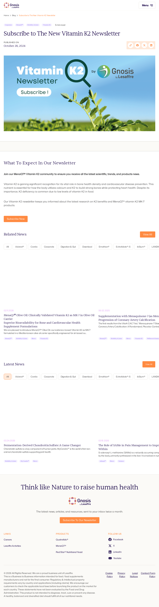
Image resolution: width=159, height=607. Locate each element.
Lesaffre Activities (12, 545)
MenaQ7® (61, 545)
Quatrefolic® (62, 539)
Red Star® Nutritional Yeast (69, 552)
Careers (8, 539)
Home (6, 15)
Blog (14, 15)
